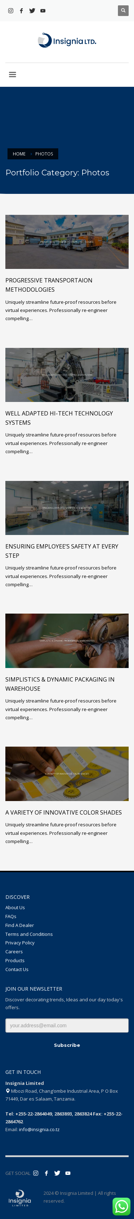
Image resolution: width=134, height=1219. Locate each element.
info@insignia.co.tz (39, 1129)
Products (15, 960)
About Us (15, 907)
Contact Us (17, 969)
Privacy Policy (20, 942)
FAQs (10, 916)
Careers (14, 951)
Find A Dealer (19, 925)
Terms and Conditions (29, 934)
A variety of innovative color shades (63, 812)
